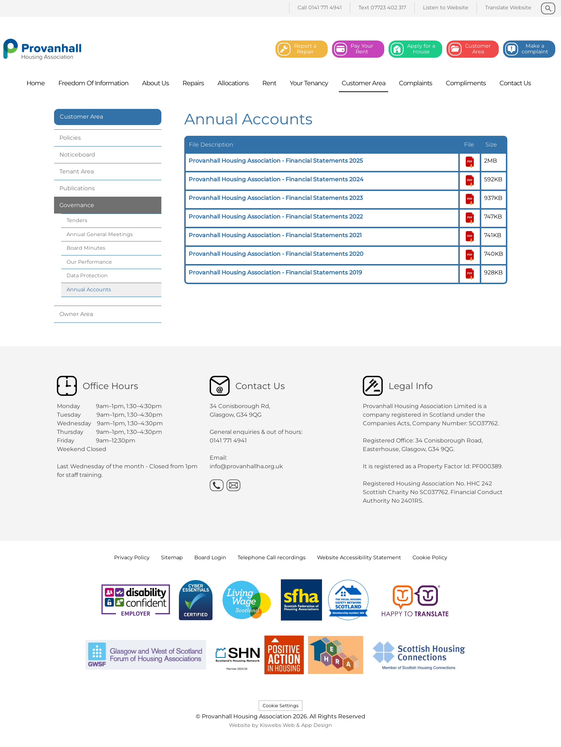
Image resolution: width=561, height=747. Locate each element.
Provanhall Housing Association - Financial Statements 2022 (276, 216)
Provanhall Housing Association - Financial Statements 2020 (276, 253)
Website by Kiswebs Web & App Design (280, 725)
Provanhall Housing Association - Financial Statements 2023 (276, 198)
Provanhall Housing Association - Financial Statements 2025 (276, 160)
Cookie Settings (280, 705)
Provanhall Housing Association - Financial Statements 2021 (275, 235)
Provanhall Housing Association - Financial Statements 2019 (275, 272)
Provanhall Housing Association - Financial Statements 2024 (276, 179)
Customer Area (81, 116)
